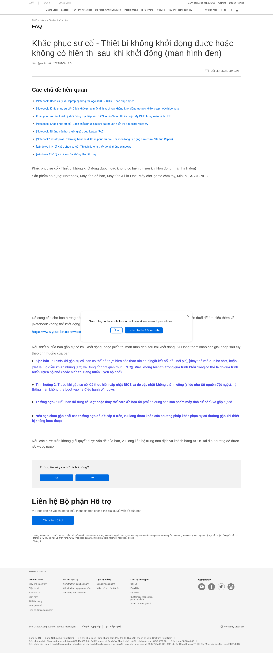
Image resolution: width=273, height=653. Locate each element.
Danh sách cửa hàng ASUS (201, 3)
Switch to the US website (144, 330)
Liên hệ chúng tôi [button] (139, 580)
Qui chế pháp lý (113, 627)
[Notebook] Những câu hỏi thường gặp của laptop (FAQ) (70, 131)
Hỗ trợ (43, 20)
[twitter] (221, 586)
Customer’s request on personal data (141, 598)
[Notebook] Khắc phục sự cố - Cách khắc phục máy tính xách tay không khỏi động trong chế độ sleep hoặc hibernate (107, 108)
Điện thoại (34, 588)
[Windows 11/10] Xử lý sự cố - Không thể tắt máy (66, 154)
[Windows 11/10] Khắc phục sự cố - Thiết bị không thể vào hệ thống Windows (83, 146)
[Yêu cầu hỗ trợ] (53, 521)
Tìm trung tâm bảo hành (74, 593)
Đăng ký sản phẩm (106, 584)
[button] (222, 3)
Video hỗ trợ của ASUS (108, 588)
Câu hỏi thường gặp (58, 20)
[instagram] (231, 586)
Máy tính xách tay (38, 584)
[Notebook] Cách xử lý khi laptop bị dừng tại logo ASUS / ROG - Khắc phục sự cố (85, 101)
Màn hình (33, 597)
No (78, 477)
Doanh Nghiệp (236, 3)
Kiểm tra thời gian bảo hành (76, 584)
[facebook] (211, 586)
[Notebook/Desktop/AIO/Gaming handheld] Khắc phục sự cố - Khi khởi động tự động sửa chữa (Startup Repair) (104, 139)
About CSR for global (140, 604)
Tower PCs (34, 593)
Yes (52, 477)
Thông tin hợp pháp (90, 627)
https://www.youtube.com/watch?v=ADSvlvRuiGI (69, 332)
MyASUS (134, 593)
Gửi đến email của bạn (225, 71)
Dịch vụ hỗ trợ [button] (104, 580)
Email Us (134, 588)
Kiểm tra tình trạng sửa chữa (76, 588)
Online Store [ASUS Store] (52, 10)
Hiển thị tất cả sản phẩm (41, 610)
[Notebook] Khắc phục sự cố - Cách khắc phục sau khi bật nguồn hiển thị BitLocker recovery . (93, 124)
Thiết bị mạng (35, 601)
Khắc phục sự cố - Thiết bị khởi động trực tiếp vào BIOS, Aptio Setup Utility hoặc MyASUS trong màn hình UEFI (103, 116)
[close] (187, 315)
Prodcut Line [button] (36, 580)
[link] (35, 10)
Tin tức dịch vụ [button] (70, 580)
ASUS (34, 20)
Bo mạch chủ (35, 606)
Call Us (133, 584)
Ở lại (116, 330)
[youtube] (201, 586)
